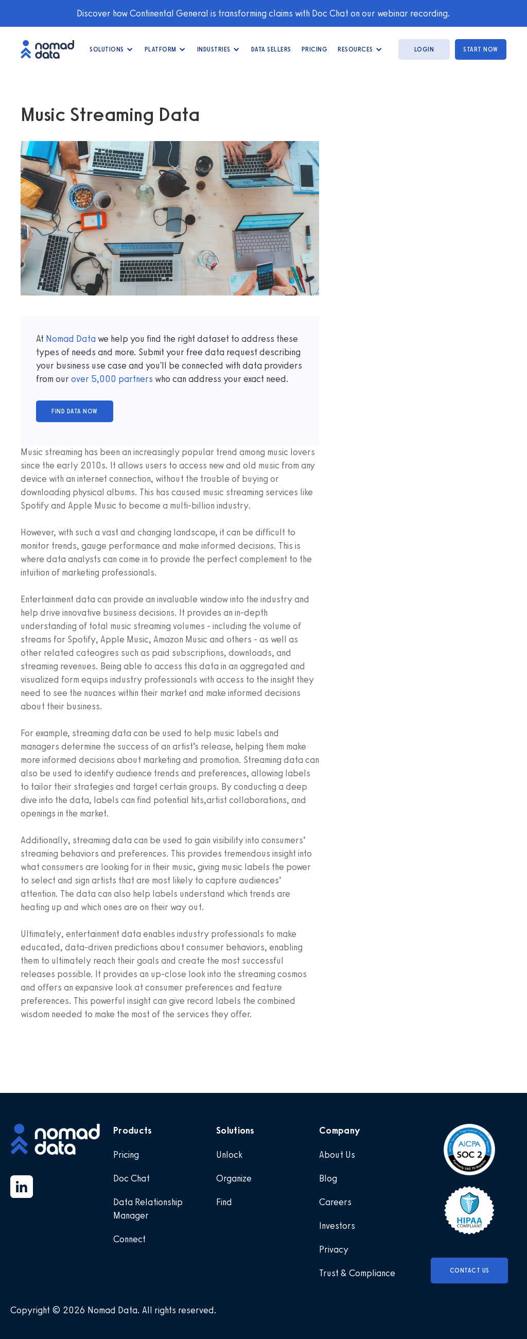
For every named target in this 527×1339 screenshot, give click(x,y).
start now (480, 49)
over (81, 379)
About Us (337, 1154)
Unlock (229, 1154)
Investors (337, 1225)
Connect (129, 1239)
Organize (234, 1178)
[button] (111, 49)
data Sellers (271, 49)
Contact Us (469, 1270)
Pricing (315, 49)
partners (134, 379)
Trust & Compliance (357, 1273)
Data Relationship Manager (148, 1208)
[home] (52, 49)
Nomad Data (71, 338)
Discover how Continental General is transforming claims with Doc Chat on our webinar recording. (263, 13)
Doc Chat (131, 1178)
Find (224, 1202)
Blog (328, 1178)
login (424, 49)
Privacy (333, 1249)
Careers (335, 1202)
